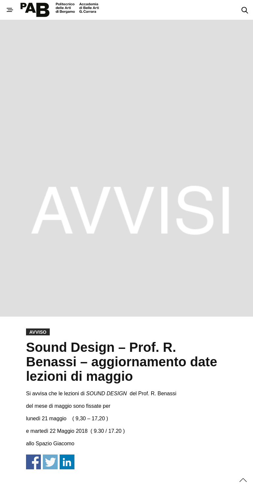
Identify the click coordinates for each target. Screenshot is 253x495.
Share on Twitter (50, 462)
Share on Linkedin (67, 462)
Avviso (37, 332)
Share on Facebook (33, 462)
